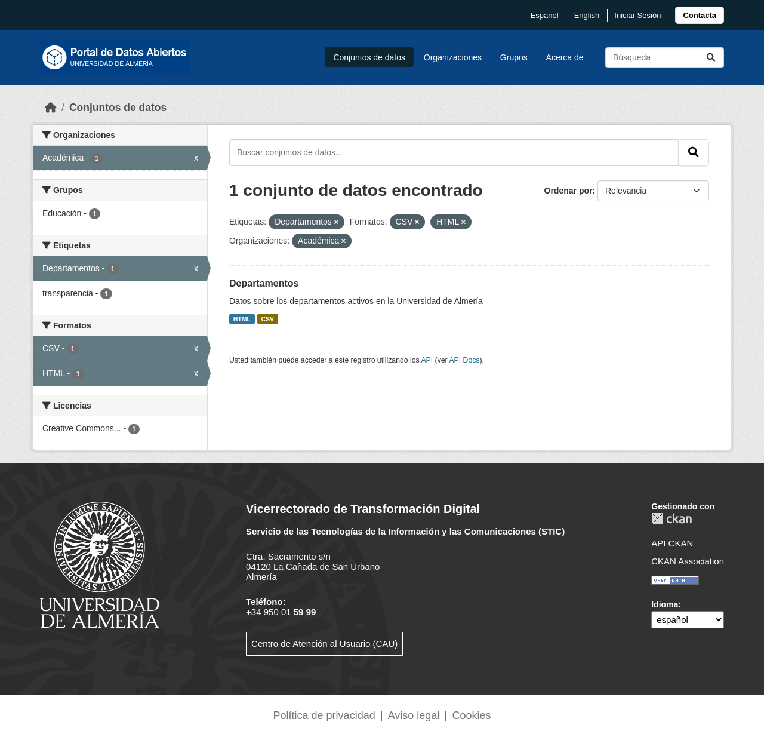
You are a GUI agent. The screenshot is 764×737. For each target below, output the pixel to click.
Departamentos (263, 283)
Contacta (699, 15)
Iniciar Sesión (637, 15)
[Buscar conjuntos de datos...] (664, 57)
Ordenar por (568, 190)
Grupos (514, 57)
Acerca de (565, 57)
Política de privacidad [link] (324, 715)
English (587, 15)
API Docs (464, 360)
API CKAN (672, 543)
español (545, 15)
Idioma (664, 604)
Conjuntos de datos (369, 57)
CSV (268, 319)
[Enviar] (711, 57)
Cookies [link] (471, 715)
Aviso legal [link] (414, 715)
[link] (699, 15)
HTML (242, 319)
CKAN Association (687, 561)
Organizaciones (453, 57)
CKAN (671, 518)
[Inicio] (51, 107)
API (427, 360)
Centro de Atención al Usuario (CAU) (324, 643)
